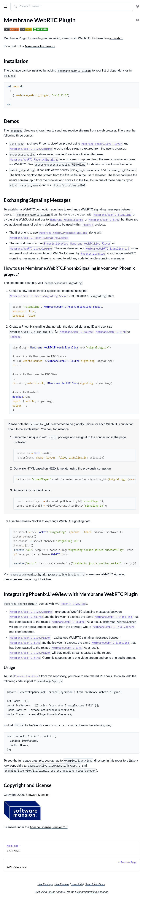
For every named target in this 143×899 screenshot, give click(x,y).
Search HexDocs (95, 884)
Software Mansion (37, 794)
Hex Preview (62, 884)
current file (77, 884)
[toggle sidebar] (5, 6)
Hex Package (45, 884)
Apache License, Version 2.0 (49, 827)
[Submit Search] (15, 6)
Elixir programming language (91, 891)
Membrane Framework (40, 46)
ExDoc (51, 891)
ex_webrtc (116, 38)
